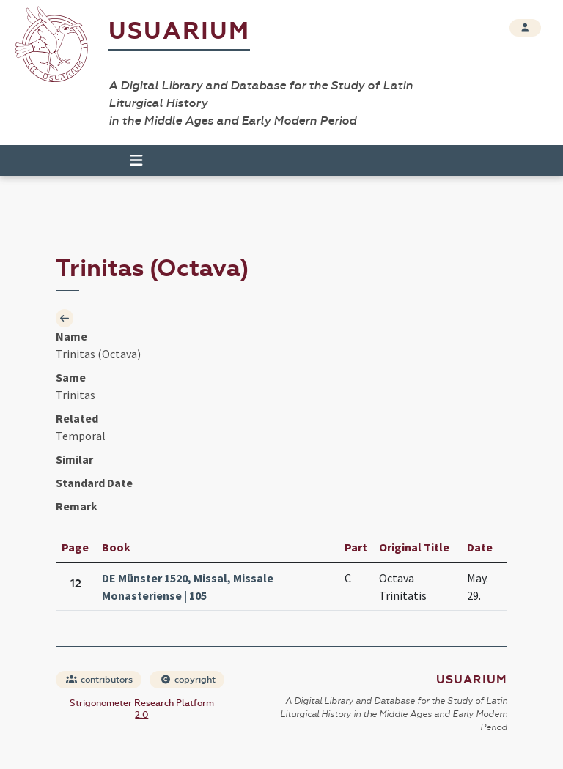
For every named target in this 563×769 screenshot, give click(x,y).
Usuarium (179, 31)
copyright (188, 680)
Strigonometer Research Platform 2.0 (142, 709)
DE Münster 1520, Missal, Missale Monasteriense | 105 (187, 587)
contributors (99, 680)
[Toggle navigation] (129, 160)
